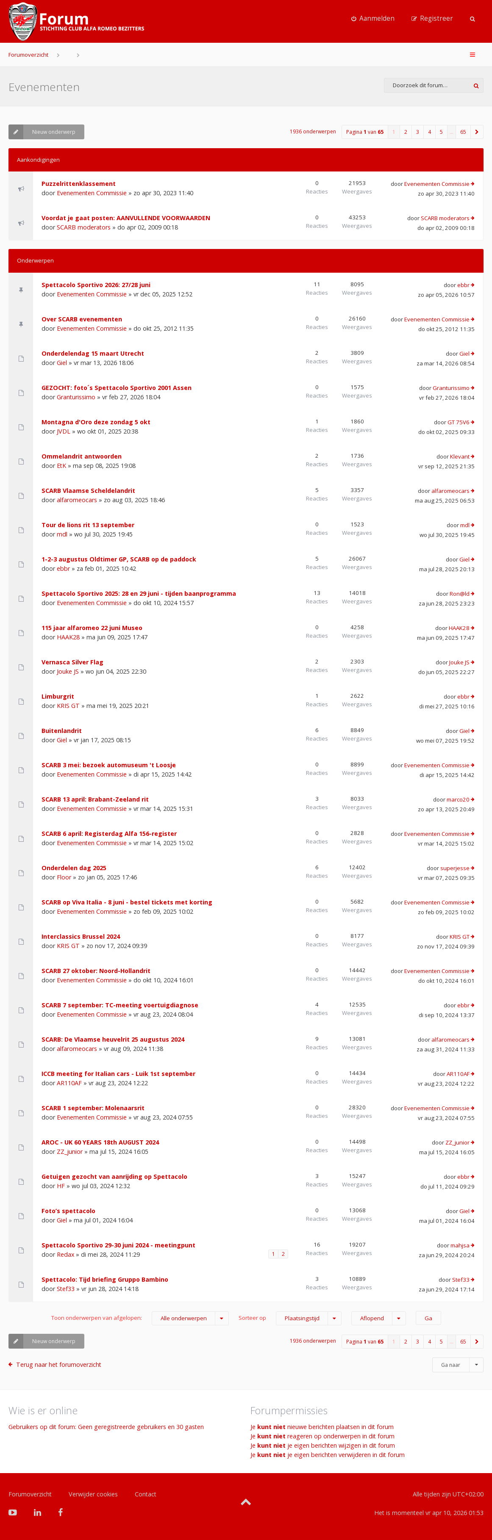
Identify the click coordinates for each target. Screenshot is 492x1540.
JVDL (63, 431)
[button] (477, 132)
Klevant (460, 456)
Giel (62, 363)
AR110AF (69, 1083)
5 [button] (441, 131)
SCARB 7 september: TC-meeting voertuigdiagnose (120, 1005)
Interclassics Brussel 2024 (81, 936)
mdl (62, 534)
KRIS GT (68, 706)
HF (61, 1186)
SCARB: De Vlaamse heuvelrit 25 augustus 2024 (113, 1039)
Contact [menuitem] (145, 1494)
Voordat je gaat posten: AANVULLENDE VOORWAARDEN (126, 218)
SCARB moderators (84, 227)
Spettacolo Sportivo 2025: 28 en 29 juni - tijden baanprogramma (139, 593)
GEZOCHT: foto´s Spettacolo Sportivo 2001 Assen (117, 388)
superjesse (455, 868)
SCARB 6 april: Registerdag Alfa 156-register (109, 833)
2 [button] (405, 131)
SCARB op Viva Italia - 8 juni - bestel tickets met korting (127, 902)
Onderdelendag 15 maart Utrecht (93, 353)
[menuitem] (373, 18)
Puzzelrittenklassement (79, 184)
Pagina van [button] (365, 131)
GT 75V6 (459, 422)
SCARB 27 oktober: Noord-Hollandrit (96, 971)
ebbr (463, 285)
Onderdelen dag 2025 (74, 868)
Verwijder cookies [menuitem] (93, 1494)
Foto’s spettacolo (68, 1211)
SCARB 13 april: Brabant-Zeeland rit (95, 799)
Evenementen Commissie (92, 193)
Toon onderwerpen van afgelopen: (140, 1318)
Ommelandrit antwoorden (82, 456)
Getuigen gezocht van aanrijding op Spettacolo (114, 1176)
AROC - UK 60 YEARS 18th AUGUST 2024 (100, 1142)
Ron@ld (460, 593)
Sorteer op (290, 1318)
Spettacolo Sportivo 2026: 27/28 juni (96, 285)
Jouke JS (68, 671)
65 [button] (463, 131)
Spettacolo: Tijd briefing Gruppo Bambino (105, 1279)
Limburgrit (58, 696)
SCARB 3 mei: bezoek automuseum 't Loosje (109, 765)
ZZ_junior (70, 1151)
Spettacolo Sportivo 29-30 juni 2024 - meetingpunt (118, 1245)
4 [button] (429, 131)
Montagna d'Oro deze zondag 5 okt (96, 422)
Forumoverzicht (28, 54)
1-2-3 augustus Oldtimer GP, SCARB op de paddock (119, 559)
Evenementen (44, 86)
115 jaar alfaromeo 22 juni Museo (92, 628)
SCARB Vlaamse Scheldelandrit (88, 491)
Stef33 (66, 1289)
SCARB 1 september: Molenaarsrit (93, 1108)
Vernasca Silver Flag (72, 662)
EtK (61, 466)
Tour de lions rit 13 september (88, 525)
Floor (64, 877)
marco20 (458, 799)
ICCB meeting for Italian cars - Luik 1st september (118, 1074)
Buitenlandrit (62, 731)
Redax (65, 1254)
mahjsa (460, 1245)
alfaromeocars (77, 500)
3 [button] (417, 131)
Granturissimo (76, 397)
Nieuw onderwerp (41, 131)
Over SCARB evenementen (82, 319)
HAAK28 (68, 637)
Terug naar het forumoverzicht (58, 1364)
